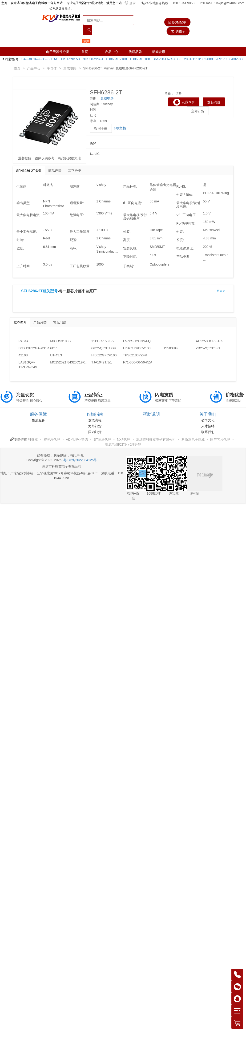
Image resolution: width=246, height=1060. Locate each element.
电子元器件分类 (57, 52)
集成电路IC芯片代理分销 (123, 444)
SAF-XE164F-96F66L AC (39, 59)
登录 (131, 3)
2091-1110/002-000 (197, 59)
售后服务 (38, 420)
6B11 (54, 348)
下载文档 (119, 128)
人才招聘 (207, 426)
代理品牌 (135, 52)
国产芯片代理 (220, 439)
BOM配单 (177, 22)
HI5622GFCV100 (104, 355)
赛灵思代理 (52, 439)
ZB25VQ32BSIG (208, 348)
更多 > (221, 291)
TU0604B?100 (115, 59)
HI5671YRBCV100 (136, 348)
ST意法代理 (102, 439)
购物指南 (94, 414)
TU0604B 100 (139, 59)
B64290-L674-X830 (166, 59)
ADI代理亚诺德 (77, 439)
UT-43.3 (56, 355)
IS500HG (171, 348)
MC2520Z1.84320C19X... (66, 362)
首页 (84, 52)
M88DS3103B (60, 341)
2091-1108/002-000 (229, 59)
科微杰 (33, 439)
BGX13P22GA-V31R (34, 348)
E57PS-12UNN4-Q (137, 341)
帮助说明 (151, 414)
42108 (23, 355)
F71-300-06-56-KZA (137, 362)
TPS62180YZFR (135, 355)
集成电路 (70, 68)
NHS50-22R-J (92, 59)
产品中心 (111, 52)
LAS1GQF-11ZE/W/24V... (29, 364)
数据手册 (100, 128)
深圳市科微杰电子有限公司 (156, 439)
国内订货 (94, 432)
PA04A (24, 341)
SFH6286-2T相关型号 (39, 291)
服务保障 (38, 414)
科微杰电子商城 (193, 439)
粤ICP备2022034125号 (80, 460)
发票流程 (94, 420)
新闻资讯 (158, 52)
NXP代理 (123, 439)
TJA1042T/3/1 (101, 362)
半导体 (52, 68)
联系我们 (207, 432)
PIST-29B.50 (69, 59)
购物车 (178, 31)
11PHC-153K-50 (103, 341)
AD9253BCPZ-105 (209, 341)
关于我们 (207, 414)
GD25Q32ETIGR (103, 348)
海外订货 (94, 426)
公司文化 (207, 420)
